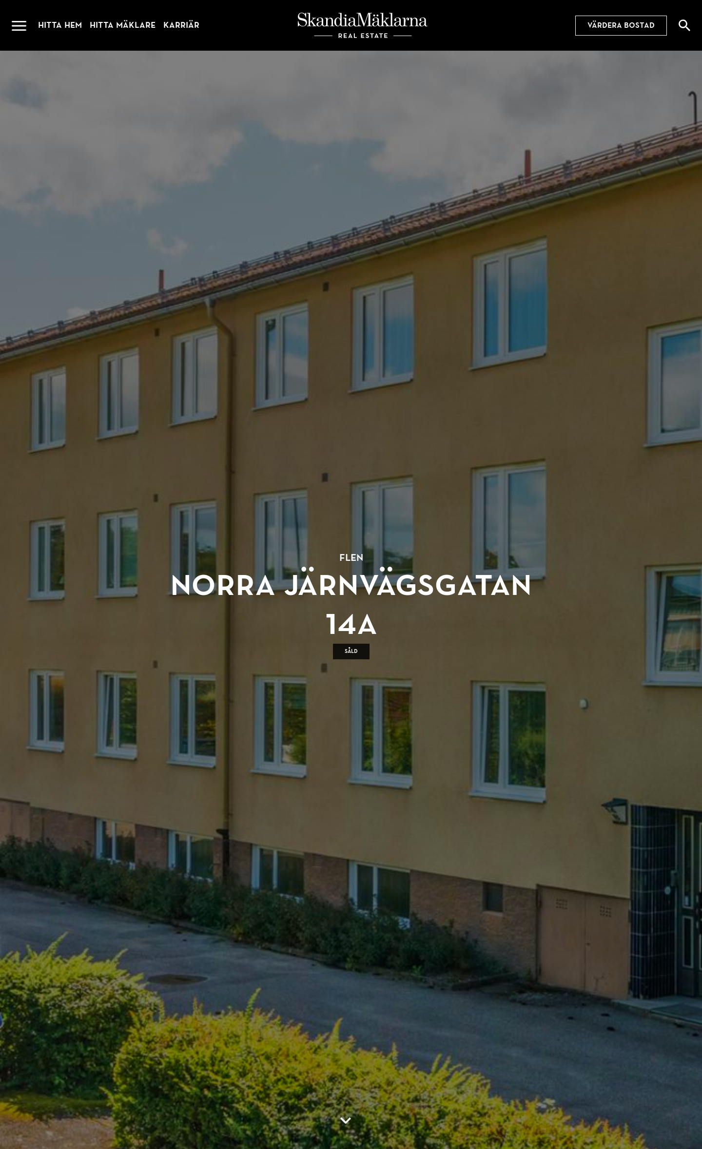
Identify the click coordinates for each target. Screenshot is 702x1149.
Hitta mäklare (123, 25)
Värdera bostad (621, 25)
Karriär (181, 25)
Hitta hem (60, 25)
